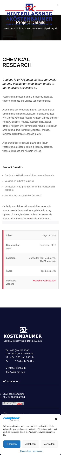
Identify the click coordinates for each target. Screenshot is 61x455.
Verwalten (49, 444)
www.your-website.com (44, 280)
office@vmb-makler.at (22, 353)
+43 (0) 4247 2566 (19, 350)
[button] (56, 419)
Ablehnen (30, 444)
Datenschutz (25, 451)
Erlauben (12, 444)
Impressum (37, 451)
